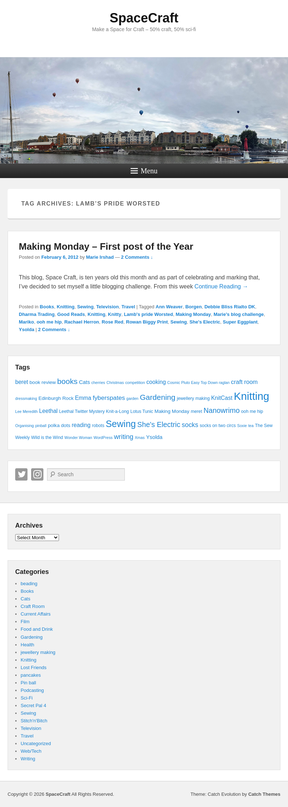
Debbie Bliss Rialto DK (229, 306)
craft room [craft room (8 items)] (244, 382)
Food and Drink (37, 629)
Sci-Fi (27, 698)
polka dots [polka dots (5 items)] (59, 425)
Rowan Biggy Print (147, 322)
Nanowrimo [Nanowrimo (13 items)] (221, 410)
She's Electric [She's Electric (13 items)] (158, 424)
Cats (25, 598)
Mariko (26, 322)
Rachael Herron (81, 322)
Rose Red (112, 322)
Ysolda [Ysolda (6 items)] (154, 437)
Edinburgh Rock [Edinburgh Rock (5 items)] (55, 398)
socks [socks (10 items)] (190, 424)
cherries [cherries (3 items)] (98, 382)
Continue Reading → (222, 286)
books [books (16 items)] (67, 381)
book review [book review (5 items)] (42, 382)
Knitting (66, 306)
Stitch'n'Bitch (34, 720)
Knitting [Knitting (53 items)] (251, 396)
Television (107, 306)
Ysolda (26, 329)
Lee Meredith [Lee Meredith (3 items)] (26, 411)
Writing (28, 758)
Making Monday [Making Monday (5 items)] (171, 411)
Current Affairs (36, 614)
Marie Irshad (100, 257)
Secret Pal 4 (33, 705)
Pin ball (28, 682)
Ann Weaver (169, 306)
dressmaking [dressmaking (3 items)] (26, 398)
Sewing (85, 306)
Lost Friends (34, 667)
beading (29, 583)
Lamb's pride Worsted (148, 314)
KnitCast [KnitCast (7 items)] (221, 398)
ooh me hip (49, 322)
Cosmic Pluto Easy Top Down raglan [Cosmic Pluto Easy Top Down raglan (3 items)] (198, 382)
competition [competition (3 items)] (135, 382)
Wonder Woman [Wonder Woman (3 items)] (78, 437)
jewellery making (38, 652)
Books (47, 306)
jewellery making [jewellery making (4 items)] (193, 398)
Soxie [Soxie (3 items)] (242, 425)
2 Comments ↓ (137, 257)
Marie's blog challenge (238, 314)
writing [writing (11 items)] (124, 436)
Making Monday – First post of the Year (106, 246)
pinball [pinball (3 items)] (40, 425)
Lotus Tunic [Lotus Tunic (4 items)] (141, 411)
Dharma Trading (37, 314)
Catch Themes (264, 794)
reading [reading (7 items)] (81, 425)
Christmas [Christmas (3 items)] (115, 382)
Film (25, 621)
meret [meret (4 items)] (196, 411)
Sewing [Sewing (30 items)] (121, 424)
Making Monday (193, 314)
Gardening (32, 637)
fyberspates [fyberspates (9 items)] (109, 397)
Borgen (193, 306)
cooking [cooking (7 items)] (156, 382)
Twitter (21, 474)
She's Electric (205, 322)
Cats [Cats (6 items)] (84, 382)
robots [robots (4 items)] (98, 425)
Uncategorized (36, 743)
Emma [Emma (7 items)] (83, 398)
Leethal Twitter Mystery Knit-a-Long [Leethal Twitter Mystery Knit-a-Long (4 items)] (94, 411)
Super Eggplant (240, 322)
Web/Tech (31, 751)
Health (27, 644)
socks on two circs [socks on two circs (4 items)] (218, 425)
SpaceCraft (144, 17)
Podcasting (32, 690)
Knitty (114, 314)
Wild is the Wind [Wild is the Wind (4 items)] (47, 437)
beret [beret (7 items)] (21, 382)
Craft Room (33, 606)
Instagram (37, 474)
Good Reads (71, 314)
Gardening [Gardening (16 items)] (157, 397)
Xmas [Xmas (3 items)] (140, 437)
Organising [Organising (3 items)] (24, 425)
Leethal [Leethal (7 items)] (48, 411)
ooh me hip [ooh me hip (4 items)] (252, 411)
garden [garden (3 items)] (132, 398)
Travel (128, 306)
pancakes (31, 675)
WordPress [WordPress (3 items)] (103, 437)
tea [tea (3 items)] (251, 425)
